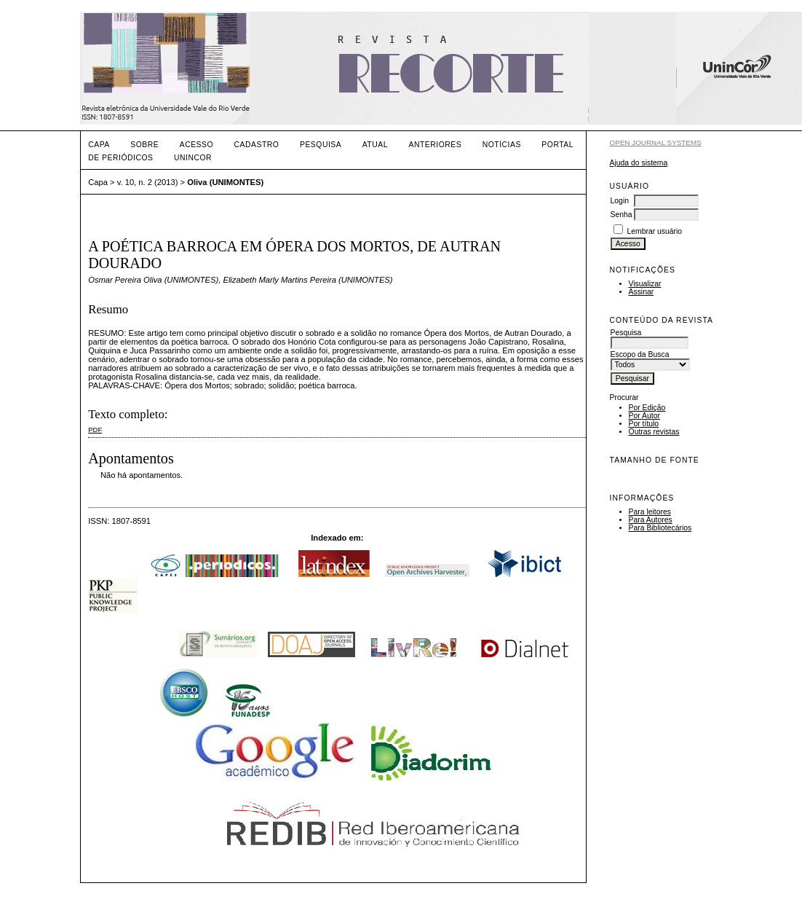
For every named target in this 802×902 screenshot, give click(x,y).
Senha (621, 215)
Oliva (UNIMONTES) (225, 182)
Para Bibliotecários (660, 528)
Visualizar (645, 284)
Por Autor (644, 416)
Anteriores (434, 145)
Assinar (641, 292)
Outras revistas (654, 432)
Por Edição (647, 408)
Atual (375, 145)
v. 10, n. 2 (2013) (147, 182)
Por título (644, 424)
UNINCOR (193, 158)
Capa (99, 145)
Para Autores (650, 520)
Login (620, 201)
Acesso (196, 145)
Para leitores (650, 512)
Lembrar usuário (654, 231)
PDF (95, 429)
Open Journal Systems (656, 142)
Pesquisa (320, 145)
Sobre (144, 145)
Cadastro (256, 145)
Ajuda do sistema (639, 163)
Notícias (502, 145)
